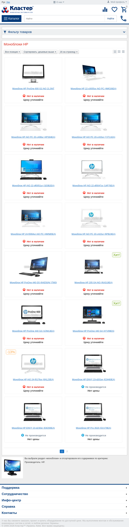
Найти (110, 18)
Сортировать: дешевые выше (40, 52)
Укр (8, 2)
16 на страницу (69, 52)
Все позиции (12, 52)
